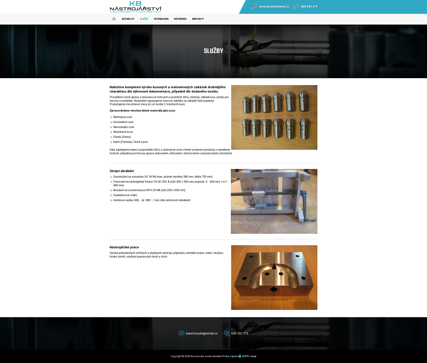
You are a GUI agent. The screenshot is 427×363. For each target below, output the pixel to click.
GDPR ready (249, 356)
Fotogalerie (161, 19)
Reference (180, 19)
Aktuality (128, 19)
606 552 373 (309, 7)
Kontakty (198, 19)
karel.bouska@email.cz (274, 7)
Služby (144, 19)
